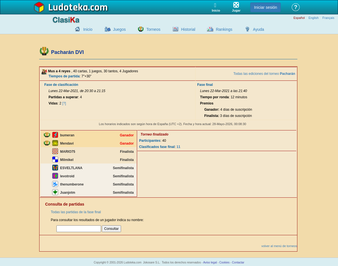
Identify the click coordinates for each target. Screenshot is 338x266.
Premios (206, 103)
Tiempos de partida (64, 76)
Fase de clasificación (61, 85)
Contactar (238, 262)
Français (328, 17)
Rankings (224, 29)
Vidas (53, 103)
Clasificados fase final (157, 147)
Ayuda (258, 29)
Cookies (224, 262)
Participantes (149, 141)
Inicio (88, 29)
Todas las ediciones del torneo (264, 74)
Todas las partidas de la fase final (76, 212)
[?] (64, 103)
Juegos (119, 29)
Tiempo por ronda (214, 97)
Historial (188, 29)
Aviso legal (210, 262)
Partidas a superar (63, 97)
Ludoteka (68, 8)
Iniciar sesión (265, 7)
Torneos (153, 29)
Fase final (205, 85)
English (313, 17)
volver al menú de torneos (279, 246)
